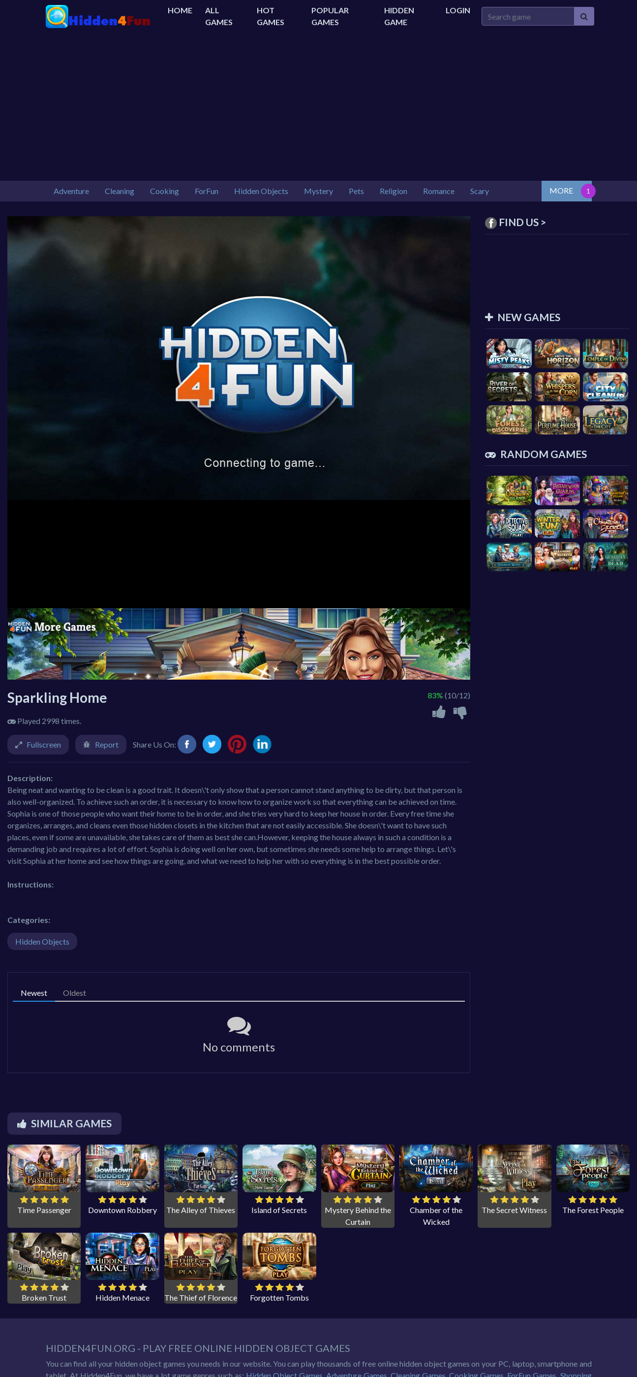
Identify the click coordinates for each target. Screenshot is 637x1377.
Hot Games (270, 16)
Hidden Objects (42, 941)
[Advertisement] (319, 107)
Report (107, 744)
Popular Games (330, 16)
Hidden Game (399, 16)
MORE (561, 190)
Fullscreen (44, 744)
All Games (219, 16)
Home (180, 10)
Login (458, 10)
